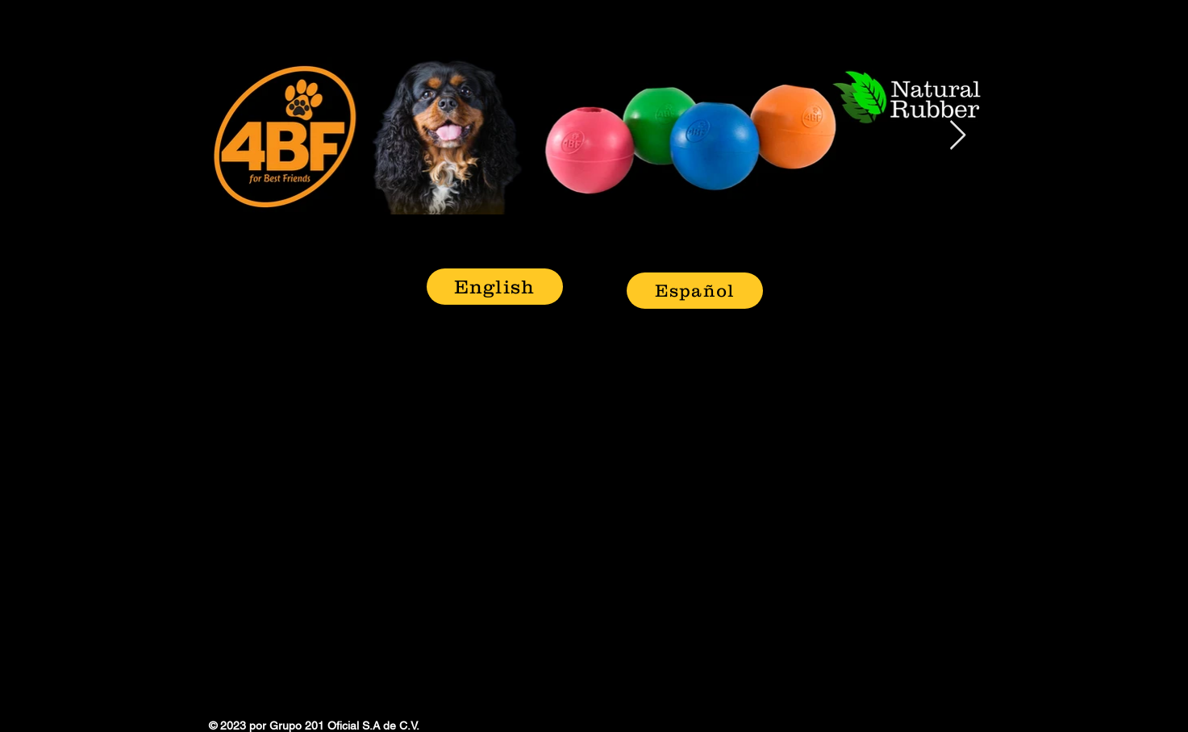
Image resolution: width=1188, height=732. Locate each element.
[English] (495, 286)
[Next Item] (957, 136)
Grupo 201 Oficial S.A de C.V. (344, 725)
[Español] (695, 290)
